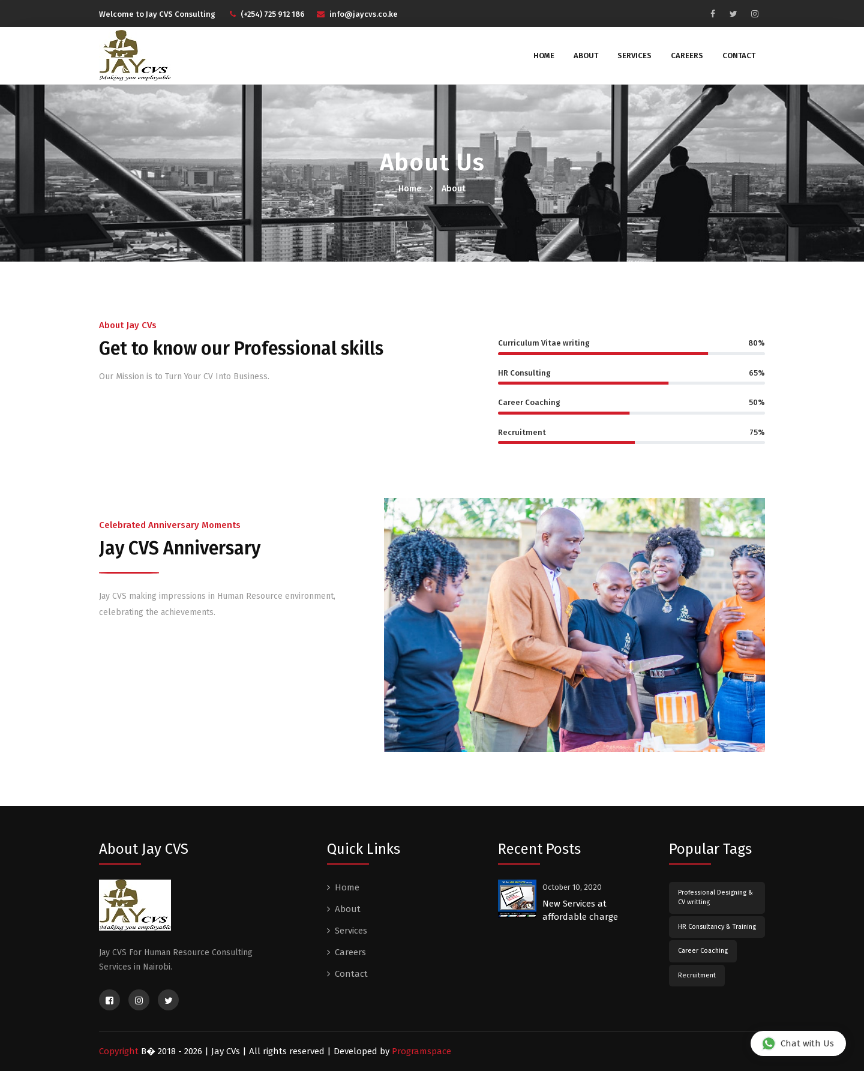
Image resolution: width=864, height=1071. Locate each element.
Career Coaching (703, 951)
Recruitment (697, 975)
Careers (687, 55)
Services (634, 55)
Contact (738, 55)
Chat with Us (797, 1043)
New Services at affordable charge (580, 910)
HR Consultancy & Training (717, 927)
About (586, 55)
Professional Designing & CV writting (715, 898)
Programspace (421, 1051)
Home (543, 55)
